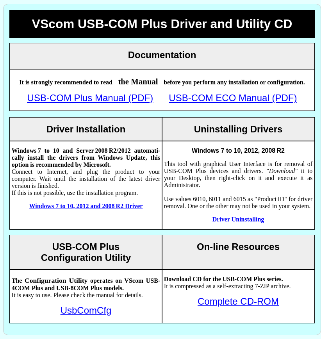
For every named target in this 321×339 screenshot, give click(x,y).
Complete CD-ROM (238, 301)
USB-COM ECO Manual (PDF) (233, 98)
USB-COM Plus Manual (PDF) (90, 98)
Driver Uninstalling (238, 219)
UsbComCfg (86, 310)
